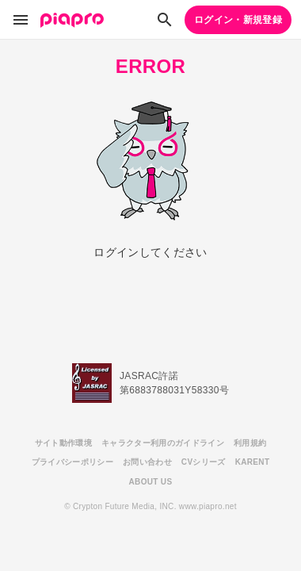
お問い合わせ (147, 462)
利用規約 (250, 443)
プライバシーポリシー (72, 462)
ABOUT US (151, 481)
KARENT (252, 462)
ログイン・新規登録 (238, 19)
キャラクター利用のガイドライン (162, 443)
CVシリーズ (203, 462)
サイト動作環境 (63, 443)
